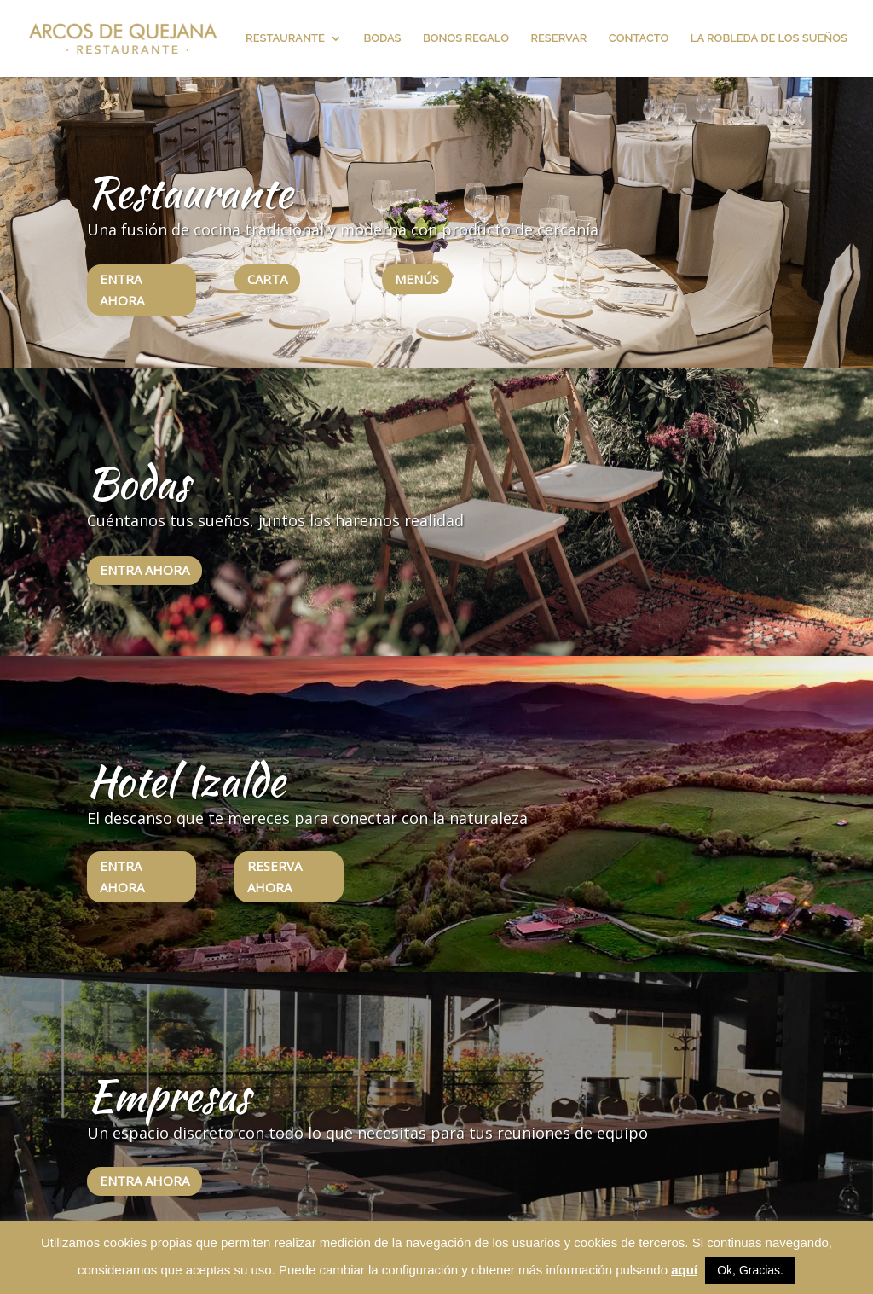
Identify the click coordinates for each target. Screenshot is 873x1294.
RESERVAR (558, 38)
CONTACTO (639, 38)
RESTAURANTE (285, 38)
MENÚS (417, 278)
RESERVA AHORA (274, 877)
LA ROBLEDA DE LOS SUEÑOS (769, 38)
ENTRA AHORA (122, 290)
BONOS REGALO (466, 38)
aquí (684, 1269)
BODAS (382, 38)
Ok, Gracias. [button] (750, 1270)
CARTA (267, 278)
